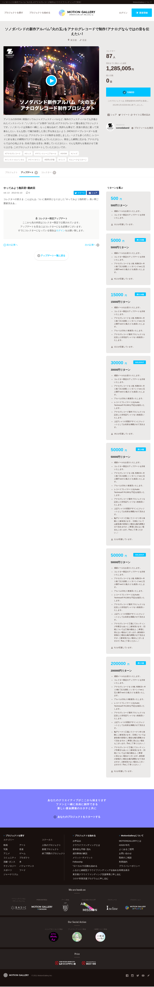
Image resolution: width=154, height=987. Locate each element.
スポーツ (8, 870)
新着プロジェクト (50, 849)
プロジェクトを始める (39, 12)
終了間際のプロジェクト (51, 853)
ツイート (124, 115)
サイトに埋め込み (140, 115)
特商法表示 (124, 870)
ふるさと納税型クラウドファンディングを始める (92, 870)
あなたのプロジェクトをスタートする (77, 817)
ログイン (123, 12)
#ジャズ (74, 153)
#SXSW (63, 153)
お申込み (77, 841)
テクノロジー (10, 866)
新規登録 (142, 12)
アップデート (29, 173)
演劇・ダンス (9, 862)
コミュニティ (10, 857)
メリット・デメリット (83, 857)
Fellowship (78, 862)
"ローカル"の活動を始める (85, 866)
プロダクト (24, 857)
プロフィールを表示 (142, 128)
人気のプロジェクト (51, 845)
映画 (6, 845)
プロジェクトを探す (13, 12)
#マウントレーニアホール (45, 153)
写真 (6, 849)
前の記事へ (11, 245)
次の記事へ (92, 245)
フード (22, 870)
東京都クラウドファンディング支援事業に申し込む (92, 874)
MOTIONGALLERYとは (130, 841)
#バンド (62, 159)
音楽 (83, 40)
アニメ (7, 853)
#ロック (28, 153)
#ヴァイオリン (34, 159)
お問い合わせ (125, 853)
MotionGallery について (142, 2)
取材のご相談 (125, 857)
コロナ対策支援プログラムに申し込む (90, 878)
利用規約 (123, 862)
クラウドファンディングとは (86, 845)
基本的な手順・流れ (82, 849)
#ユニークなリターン (78, 159)
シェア (112, 115)
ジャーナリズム (11, 874)
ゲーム (22, 853)
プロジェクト (11, 172)
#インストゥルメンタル (14, 159)
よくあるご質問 (126, 849)
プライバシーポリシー (129, 866)
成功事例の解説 (80, 853)
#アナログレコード (13, 153)
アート (22, 845)
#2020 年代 (124, 845)
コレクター (48, 173)
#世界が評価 (49, 159)
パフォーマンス (26, 866)
